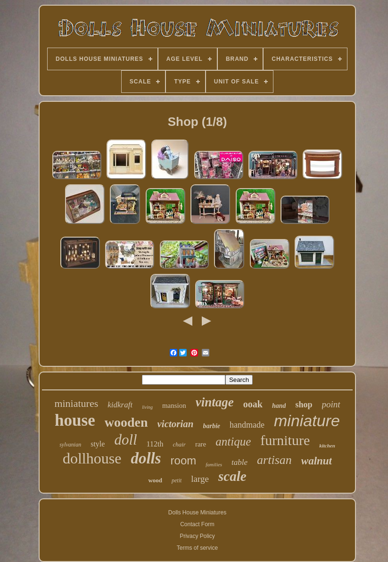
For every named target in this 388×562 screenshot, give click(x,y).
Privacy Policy (197, 536)
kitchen (327, 445)
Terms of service (197, 548)
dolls (146, 458)
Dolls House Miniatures (197, 512)
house (75, 420)
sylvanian (70, 444)
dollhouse (92, 458)
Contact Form (197, 524)
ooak (253, 404)
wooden (126, 422)
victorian (175, 424)
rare (200, 444)
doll (125, 439)
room (184, 460)
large (200, 479)
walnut (316, 461)
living (147, 407)
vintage (215, 402)
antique (233, 441)
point (331, 404)
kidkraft (119, 404)
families (214, 464)
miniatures (76, 403)
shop (303, 404)
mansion (174, 405)
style (98, 444)
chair (179, 444)
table (239, 462)
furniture (285, 440)
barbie (212, 426)
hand (279, 405)
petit (177, 480)
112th (155, 444)
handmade (247, 425)
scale (232, 476)
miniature (307, 421)
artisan (274, 460)
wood (155, 480)
